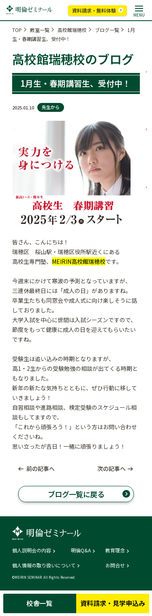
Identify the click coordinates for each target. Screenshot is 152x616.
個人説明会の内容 (31, 550)
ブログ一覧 (107, 29)
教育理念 (115, 550)
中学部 (146, 104)
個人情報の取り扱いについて (43, 565)
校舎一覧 (39, 603)
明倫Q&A (81, 550)
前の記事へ (40, 468)
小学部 (146, 47)
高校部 (146, 162)
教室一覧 (39, 29)
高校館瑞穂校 (72, 29)
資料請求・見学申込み (112, 603)
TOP (17, 29)
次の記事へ (111, 468)
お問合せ (115, 565)
